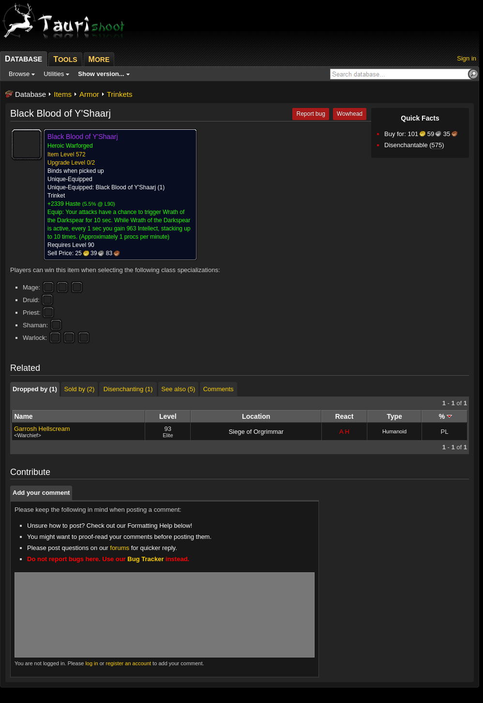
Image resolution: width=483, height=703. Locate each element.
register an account (128, 663)
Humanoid (394, 431)
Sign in (466, 58)
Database (30, 94)
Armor (89, 94)
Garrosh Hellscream (42, 428)
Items (63, 94)
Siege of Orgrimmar (255, 431)
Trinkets (120, 94)
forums (119, 547)
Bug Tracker (145, 559)
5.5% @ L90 (98, 204)
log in (91, 663)
